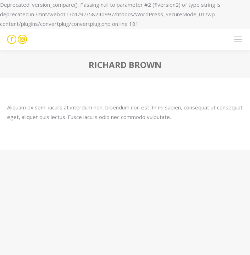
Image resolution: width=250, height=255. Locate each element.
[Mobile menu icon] (238, 39)
